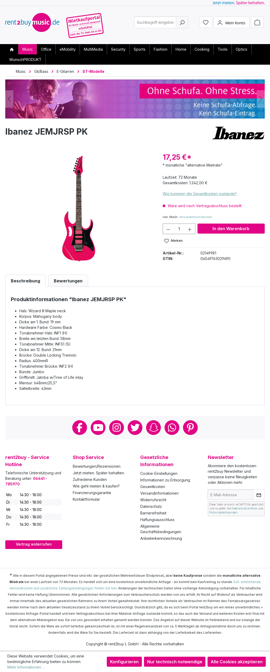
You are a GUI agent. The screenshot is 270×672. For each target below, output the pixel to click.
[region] (78, 208)
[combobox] (155, 25)
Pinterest (190, 427)
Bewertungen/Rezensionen (96, 466)
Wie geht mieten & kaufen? (96, 486)
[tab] (25, 281)
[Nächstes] (261, 99)
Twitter (135, 427)
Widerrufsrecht (153, 500)
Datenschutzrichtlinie (244, 508)
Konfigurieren (124, 661)
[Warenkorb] (257, 24)
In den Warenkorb (231, 228)
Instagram (116, 427)
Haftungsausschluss (157, 519)
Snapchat (153, 427)
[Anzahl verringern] (168, 229)
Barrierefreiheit (153, 513)
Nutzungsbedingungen (223, 512)
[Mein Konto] (231, 24)
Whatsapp (172, 427)
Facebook (79, 427)
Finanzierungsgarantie (92, 492)
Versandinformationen (195, 217)
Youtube (98, 427)
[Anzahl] (179, 229)
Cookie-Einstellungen (158, 473)
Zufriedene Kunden (90, 479)
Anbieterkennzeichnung (161, 538)
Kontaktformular (86, 499)
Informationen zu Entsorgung (165, 480)
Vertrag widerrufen (34, 544)
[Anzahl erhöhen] (189, 229)
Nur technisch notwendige (174, 661)
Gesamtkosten (152, 486)
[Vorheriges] (9, 99)
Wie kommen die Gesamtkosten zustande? (200, 193)
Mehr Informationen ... (26, 667)
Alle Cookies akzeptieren (237, 661)
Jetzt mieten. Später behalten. (99, 473)
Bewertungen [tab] (68, 280)
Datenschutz (151, 506)
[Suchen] (182, 25)
